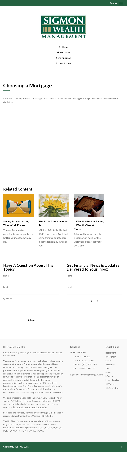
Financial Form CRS (16, 347)
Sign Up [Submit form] (95, 300)
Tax (107, 368)
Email (5, 287)
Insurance (109, 364)
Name (6, 275)
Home (65, 46)
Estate (108, 360)
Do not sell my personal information (30, 407)
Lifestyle (109, 376)
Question (7, 298)
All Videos (110, 384)
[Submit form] (31, 320)
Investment (110, 356)
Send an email (63, 57)
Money (108, 372)
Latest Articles (112, 380)
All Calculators (112, 388)
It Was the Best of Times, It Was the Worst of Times (89, 225)
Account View (63, 63)
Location (65, 52)
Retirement (110, 352)
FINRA (44, 416)
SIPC (50, 416)
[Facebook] (122, 446)
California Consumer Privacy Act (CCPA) (41, 401)
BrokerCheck (9, 355)
